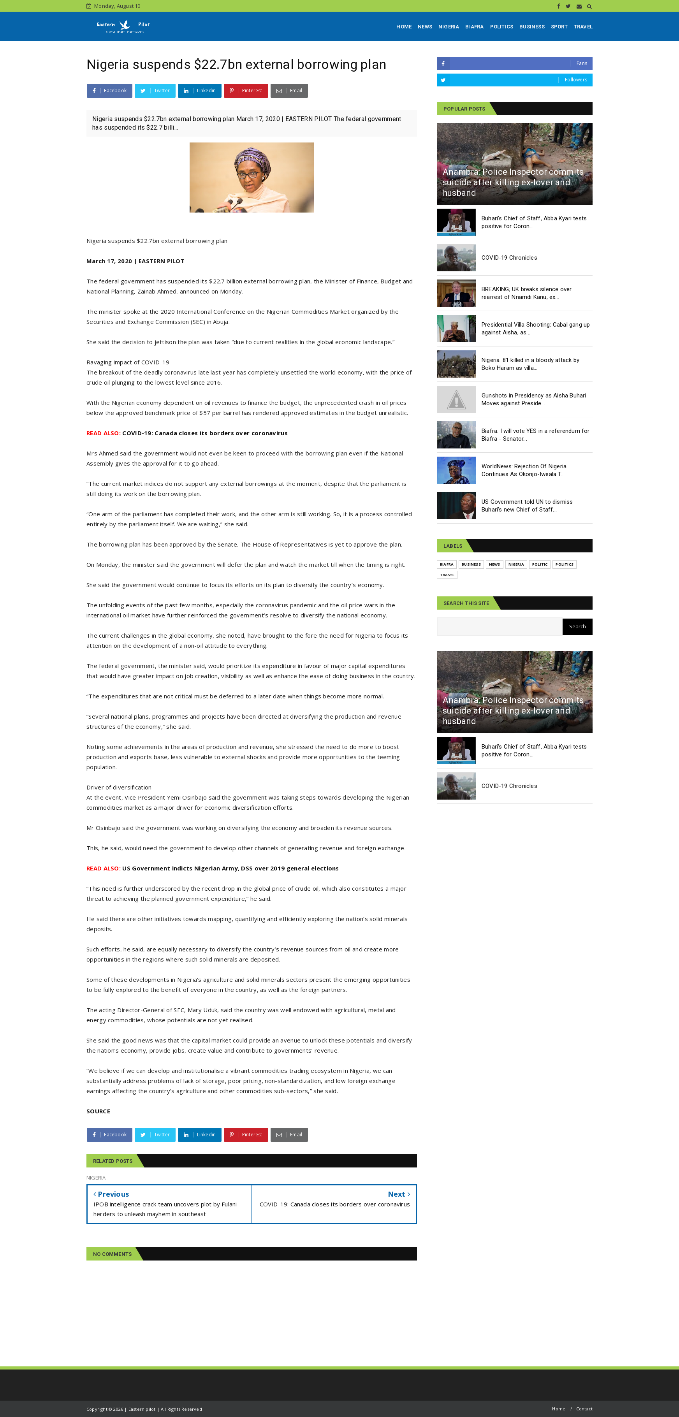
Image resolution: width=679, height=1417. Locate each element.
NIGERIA (448, 27)
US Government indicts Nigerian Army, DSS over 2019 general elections (212, 868)
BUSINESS (532, 27)
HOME (404, 27)
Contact (584, 1408)
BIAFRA (474, 27)
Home (558, 1408)
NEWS (425, 27)
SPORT (559, 27)
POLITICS (502, 27)
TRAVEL (583, 27)
